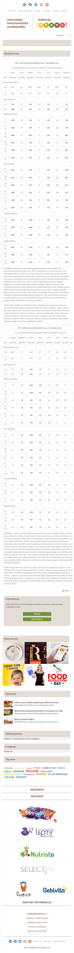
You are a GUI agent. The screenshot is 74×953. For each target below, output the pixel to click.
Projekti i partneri (60, 11)
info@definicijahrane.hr (37, 922)
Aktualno (8, 768)
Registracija (37, 619)
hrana (37, 767)
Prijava (37, 614)
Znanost (21, 777)
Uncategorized (28, 774)
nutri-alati (46, 771)
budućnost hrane (19, 768)
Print (66, 590)
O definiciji (11, 11)
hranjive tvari (49, 767)
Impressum (37, 941)
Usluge (37, 11)
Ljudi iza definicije (25, 11)
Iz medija (46, 11)
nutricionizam (13, 774)
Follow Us (8, 751)
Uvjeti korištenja (59, 941)
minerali (18, 771)
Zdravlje (9, 777)
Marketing (47, 941)
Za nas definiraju (58, 774)
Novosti (32, 770)
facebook (29, 768)
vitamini (41, 774)
